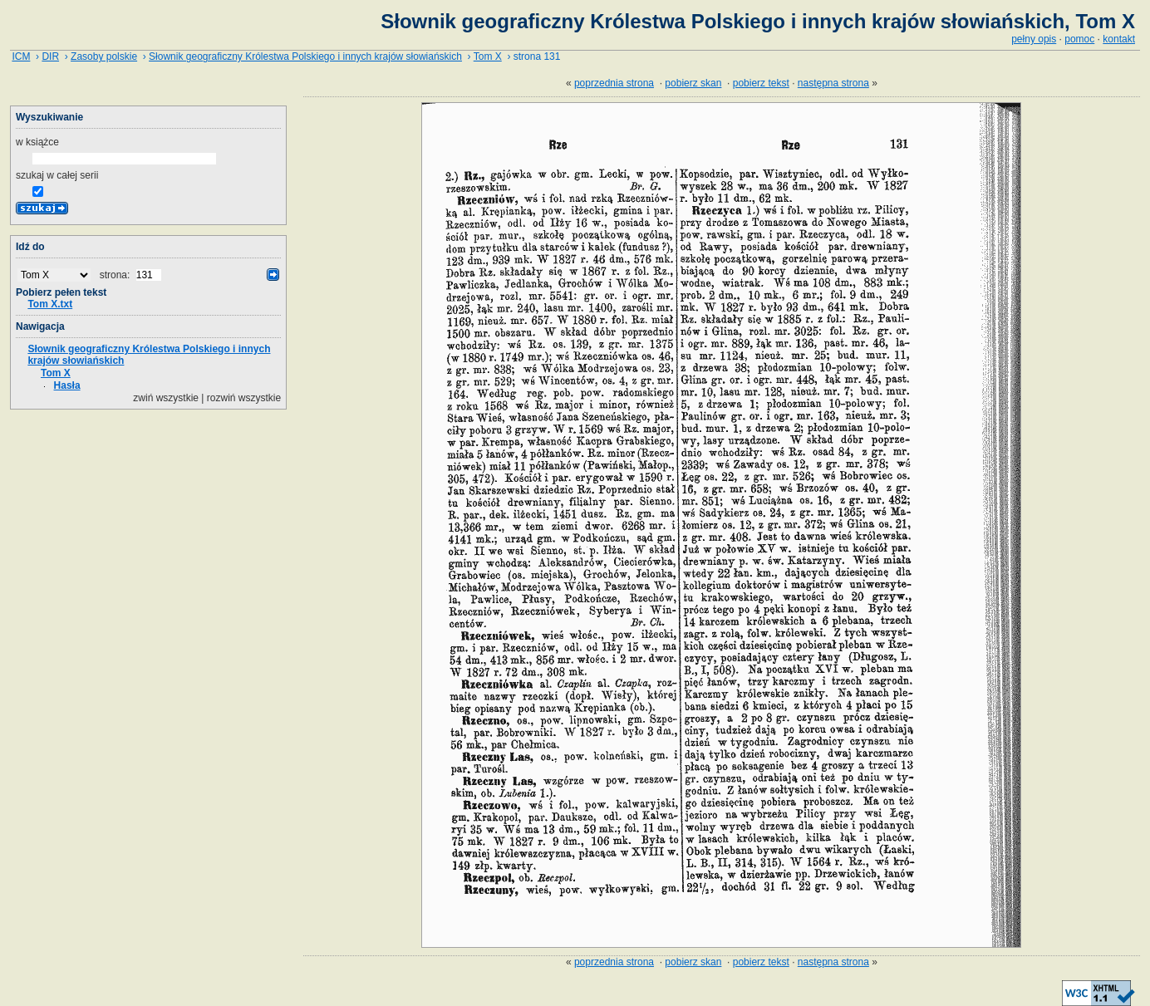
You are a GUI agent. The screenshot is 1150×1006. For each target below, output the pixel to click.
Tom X (488, 56)
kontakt (1119, 39)
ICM (21, 56)
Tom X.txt (49, 304)
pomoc (1079, 39)
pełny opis (1033, 39)
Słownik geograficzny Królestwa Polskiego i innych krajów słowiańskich (305, 56)
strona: (116, 275)
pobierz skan (693, 83)
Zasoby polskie (104, 56)
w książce (37, 142)
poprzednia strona (614, 83)
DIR (50, 56)
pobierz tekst (761, 83)
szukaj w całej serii (57, 175)
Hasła (67, 385)
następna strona (833, 83)
